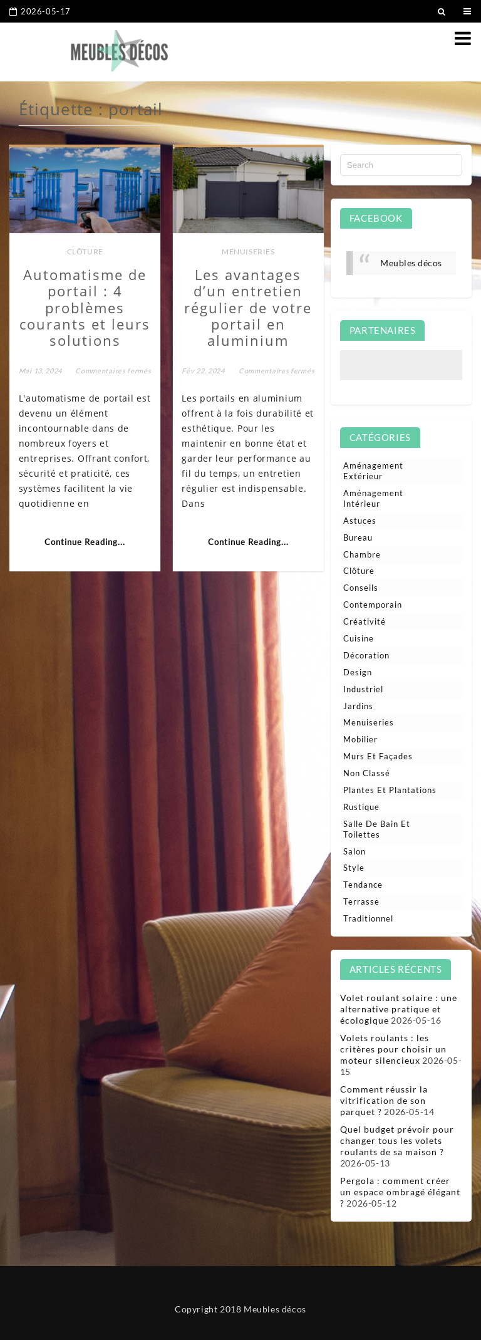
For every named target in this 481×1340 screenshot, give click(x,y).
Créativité (364, 621)
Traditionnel (368, 918)
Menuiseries (248, 251)
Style (354, 868)
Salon (354, 851)
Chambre (362, 554)
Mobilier (360, 739)
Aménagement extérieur (373, 470)
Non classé (366, 773)
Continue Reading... (84, 542)
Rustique (361, 807)
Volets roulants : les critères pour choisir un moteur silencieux (393, 1049)
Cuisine (358, 638)
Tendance (363, 885)
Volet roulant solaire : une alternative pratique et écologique (398, 1009)
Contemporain (372, 605)
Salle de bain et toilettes (376, 829)
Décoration (366, 655)
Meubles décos (411, 262)
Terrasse (361, 901)
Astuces (359, 521)
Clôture (85, 251)
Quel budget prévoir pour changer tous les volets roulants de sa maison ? (397, 1140)
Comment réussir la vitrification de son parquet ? (384, 1100)
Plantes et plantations (390, 790)
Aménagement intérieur (373, 498)
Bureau (358, 537)
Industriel (363, 689)
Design (357, 672)
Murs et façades (378, 756)
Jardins (358, 706)
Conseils (360, 588)
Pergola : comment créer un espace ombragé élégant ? (400, 1191)
